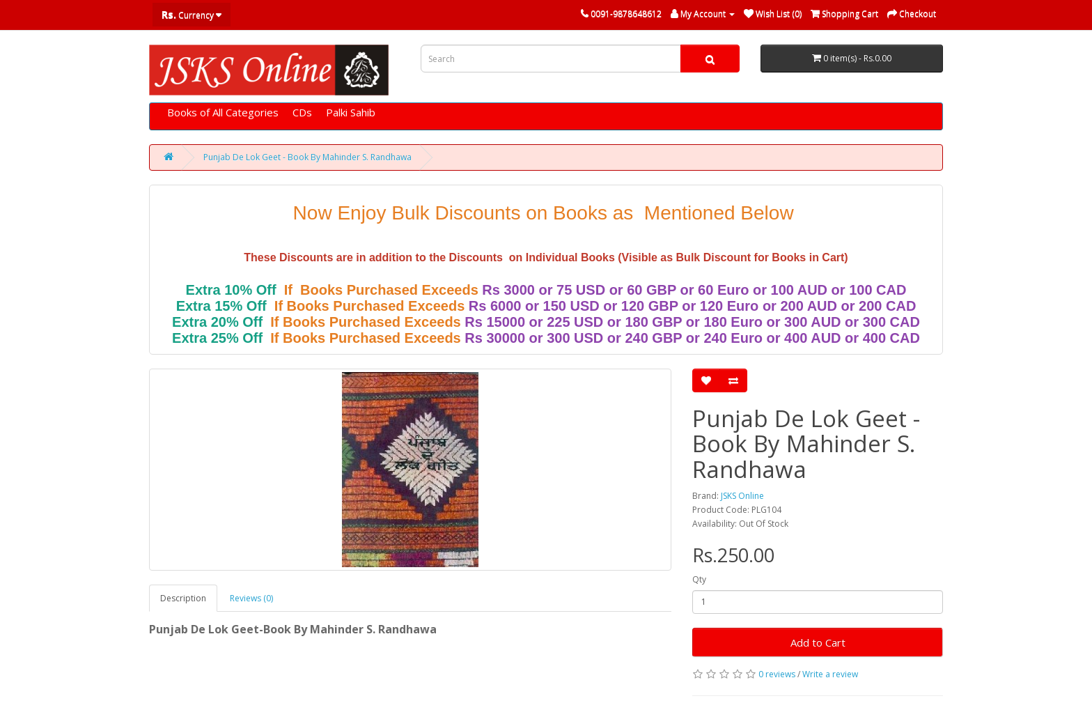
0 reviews (776, 674)
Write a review (830, 674)
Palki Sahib (350, 112)
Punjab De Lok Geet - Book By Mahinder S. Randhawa (307, 157)
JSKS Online (742, 496)
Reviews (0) (251, 598)
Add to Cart (817, 642)
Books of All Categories (223, 112)
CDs (302, 112)
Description (183, 598)
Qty (699, 579)
